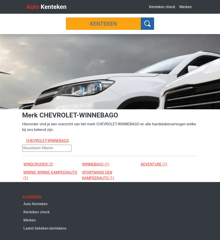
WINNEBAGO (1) (95, 164)
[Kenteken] (103, 23)
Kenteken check (162, 7)
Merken (185, 7)
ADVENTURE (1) (154, 164)
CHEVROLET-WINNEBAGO (47, 140)
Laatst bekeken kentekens (44, 228)
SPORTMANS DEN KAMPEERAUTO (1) (98, 175)
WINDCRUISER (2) (38, 164)
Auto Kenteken (35, 204)
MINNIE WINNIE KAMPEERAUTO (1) (50, 175)
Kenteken (46, 6)
